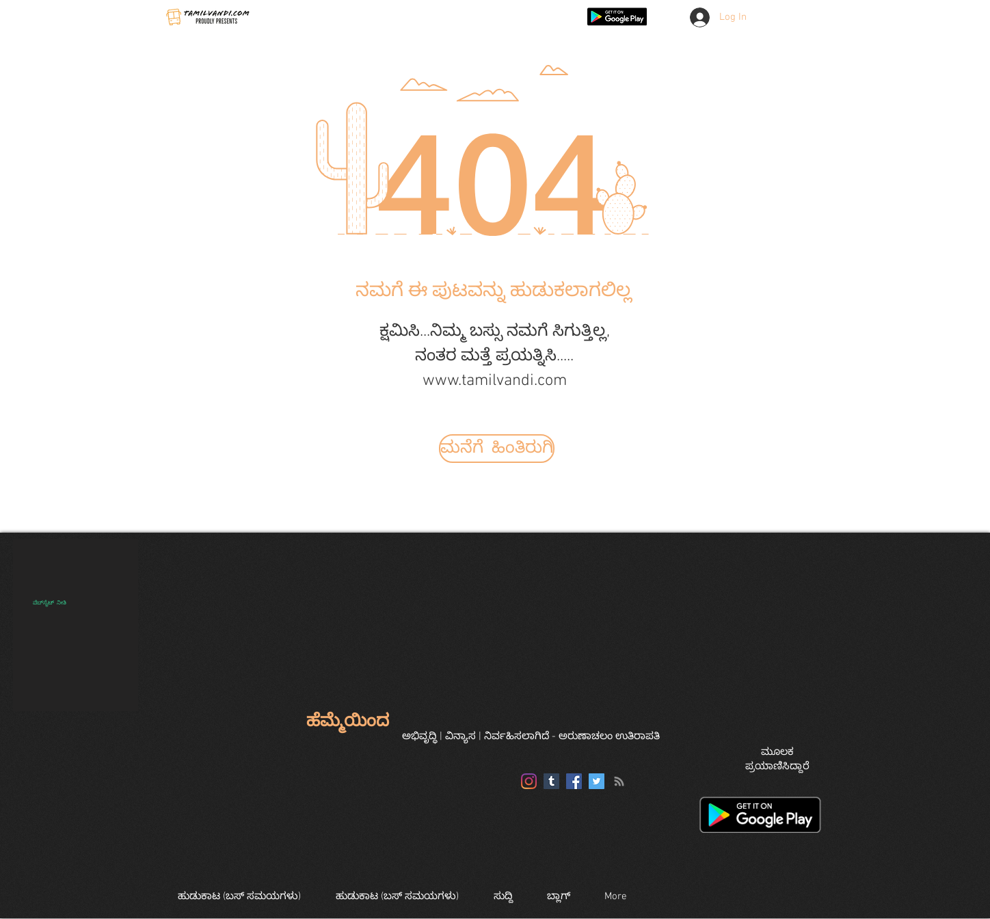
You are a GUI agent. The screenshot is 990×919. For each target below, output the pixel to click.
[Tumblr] (551, 781)
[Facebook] (574, 781)
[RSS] (619, 781)
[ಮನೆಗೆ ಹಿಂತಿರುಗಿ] (496, 448)
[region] (75, 625)
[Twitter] (596, 781)
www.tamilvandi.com (495, 380)
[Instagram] (529, 781)
